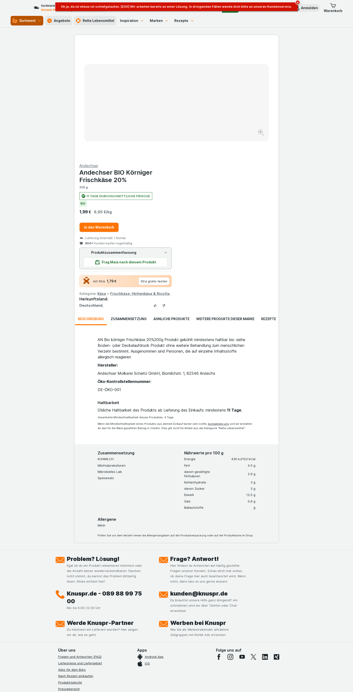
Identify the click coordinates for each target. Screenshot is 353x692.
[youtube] (242, 541)
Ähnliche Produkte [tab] (171, 203)
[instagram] (230, 541)
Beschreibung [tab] (91, 203)
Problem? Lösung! (93, 443)
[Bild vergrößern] (159, 118)
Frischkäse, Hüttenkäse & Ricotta (242, 178)
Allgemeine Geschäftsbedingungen (84, 599)
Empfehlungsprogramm (75, 625)
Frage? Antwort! (194, 443)
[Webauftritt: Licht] (174, 682)
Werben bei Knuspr (198, 507)
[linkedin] (265, 541)
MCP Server (67, 631)
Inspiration (132, 21)
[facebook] (219, 541)
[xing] (276, 541)
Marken (159, 21)
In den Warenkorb (201, 111)
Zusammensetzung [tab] (129, 203)
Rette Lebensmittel (95, 20)
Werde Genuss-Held (73, 612)
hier (138, 651)
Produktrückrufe (70, 567)
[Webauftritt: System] (152, 682)
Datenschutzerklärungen (76, 592)
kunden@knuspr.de (199, 477)
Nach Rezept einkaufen (75, 560)
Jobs (61, 586)
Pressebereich (69, 573)
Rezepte (184, 21)
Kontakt (64, 580)
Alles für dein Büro (72, 554)
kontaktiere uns (218, 308)
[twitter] (253, 541)
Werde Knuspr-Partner (100, 507)
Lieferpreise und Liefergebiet (80, 547)
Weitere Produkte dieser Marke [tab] (225, 203)
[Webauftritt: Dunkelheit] (198, 682)
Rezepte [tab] (268, 203)
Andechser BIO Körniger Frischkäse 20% (217, 60)
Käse (203, 178)
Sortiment (27, 20)
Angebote (58, 20)
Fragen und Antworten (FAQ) (79, 541)
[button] (306, 8)
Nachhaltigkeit (69, 618)
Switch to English (185, 663)
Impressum (66, 605)
